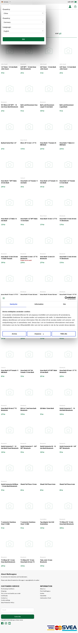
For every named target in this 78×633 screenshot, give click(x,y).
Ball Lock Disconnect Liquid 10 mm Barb (47, 106)
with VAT (72, 2)
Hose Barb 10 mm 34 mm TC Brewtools (68, 219)
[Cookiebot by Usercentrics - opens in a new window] (66, 298)
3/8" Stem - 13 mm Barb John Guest (48, 68)
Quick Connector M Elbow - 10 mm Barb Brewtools (9, 485)
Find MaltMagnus (45, 591)
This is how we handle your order (11, 593)
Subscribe (17, 616)
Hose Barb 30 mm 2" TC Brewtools (9, 409)
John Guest (4, 64)
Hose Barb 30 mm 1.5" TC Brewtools (68, 371)
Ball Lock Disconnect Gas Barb (29, 106)
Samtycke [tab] (13, 304)
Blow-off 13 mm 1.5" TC (28, 143)
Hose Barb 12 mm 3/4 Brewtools (47, 257)
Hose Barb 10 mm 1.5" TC (48, 219)
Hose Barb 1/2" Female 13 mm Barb (48, 182)
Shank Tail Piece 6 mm (67, 484)
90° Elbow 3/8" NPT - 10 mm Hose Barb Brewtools (9, 106)
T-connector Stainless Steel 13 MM (28, 523)
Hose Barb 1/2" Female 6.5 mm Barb (67, 182)
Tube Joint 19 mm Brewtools (46, 561)
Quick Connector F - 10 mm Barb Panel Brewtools (9, 447)
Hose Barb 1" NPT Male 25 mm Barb (9, 182)
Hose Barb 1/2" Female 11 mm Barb (29, 182)
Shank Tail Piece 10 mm (29, 484)
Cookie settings (5, 600)
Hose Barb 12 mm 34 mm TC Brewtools (68, 257)
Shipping (3, 591)
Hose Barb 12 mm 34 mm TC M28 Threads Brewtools (9, 258)
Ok (23, 39)
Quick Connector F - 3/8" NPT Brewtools (29, 447)
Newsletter (43, 595)
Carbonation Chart (45, 598)
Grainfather (43, 519)
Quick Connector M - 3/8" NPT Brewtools (68, 447)
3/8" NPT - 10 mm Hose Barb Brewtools (28, 68)
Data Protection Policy (7, 602)
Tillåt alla (63, 334)
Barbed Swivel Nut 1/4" (8, 143)
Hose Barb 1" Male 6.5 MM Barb (67, 144)
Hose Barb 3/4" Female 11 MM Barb (9, 371)
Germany (6, 2)
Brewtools (23, 64)
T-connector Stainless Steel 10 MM (8, 523)
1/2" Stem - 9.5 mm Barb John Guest (9, 68)
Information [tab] (39, 304)
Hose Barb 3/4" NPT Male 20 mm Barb (48, 371)
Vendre (21, 620)
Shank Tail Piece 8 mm (47, 484)
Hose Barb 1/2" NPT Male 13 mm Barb (29, 219)
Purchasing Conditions (7, 589)
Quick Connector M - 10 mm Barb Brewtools (48, 447)
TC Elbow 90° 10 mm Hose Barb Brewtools (67, 523)
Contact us (4, 598)
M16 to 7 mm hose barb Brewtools (28, 409)
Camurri (23, 178)
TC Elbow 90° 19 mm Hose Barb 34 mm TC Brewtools (28, 561)
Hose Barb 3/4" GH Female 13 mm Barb (27, 371)
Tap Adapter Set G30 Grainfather (47, 523)
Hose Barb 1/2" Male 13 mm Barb (9, 219)
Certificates (4, 595)
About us (42, 589)
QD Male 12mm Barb (47, 408)
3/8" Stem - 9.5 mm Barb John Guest (68, 68)
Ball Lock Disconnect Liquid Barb (67, 106)
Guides (42, 593)
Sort (58, 34)
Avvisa (14, 334)
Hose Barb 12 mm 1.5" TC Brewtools (29, 257)
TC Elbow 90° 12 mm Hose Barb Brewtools (8, 561)
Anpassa (39, 334)
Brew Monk (24, 140)
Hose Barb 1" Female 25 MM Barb (48, 144)
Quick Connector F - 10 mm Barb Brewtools (67, 409)
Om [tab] (64, 304)
